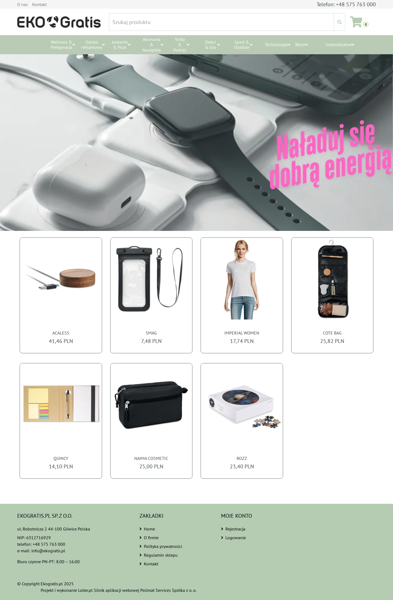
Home (147, 529)
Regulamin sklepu (158, 555)
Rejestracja (233, 529)
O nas (22, 4)
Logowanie (233, 537)
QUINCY (60, 458)
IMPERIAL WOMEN (242, 333)
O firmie (149, 537)
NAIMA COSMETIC (151, 458)
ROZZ (242, 458)
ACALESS (60, 333)
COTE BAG (332, 333)
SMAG (151, 333)
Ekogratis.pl (52, 583)
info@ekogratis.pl (48, 550)
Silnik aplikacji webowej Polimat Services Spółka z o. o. (145, 590)
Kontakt (39, 4)
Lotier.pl (87, 590)
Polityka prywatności (160, 546)
